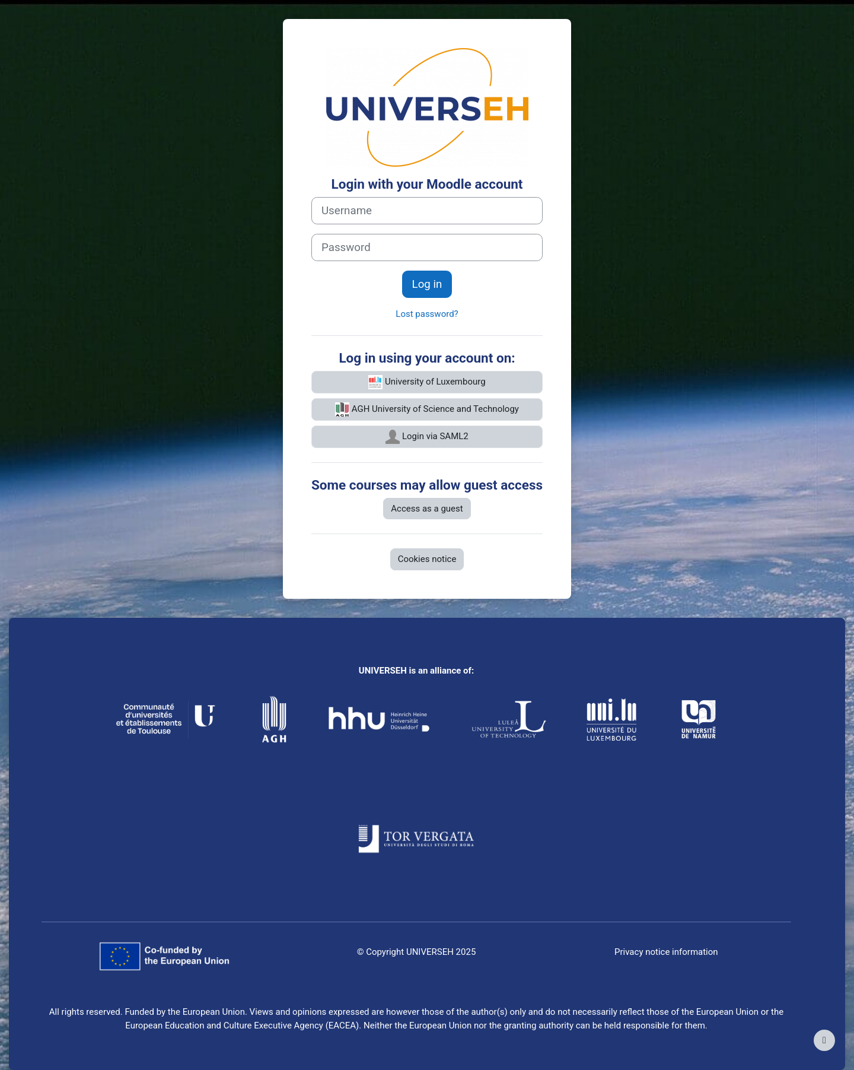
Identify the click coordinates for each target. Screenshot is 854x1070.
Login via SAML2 (427, 437)
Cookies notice (427, 559)
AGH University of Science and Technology (427, 409)
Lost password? (427, 314)
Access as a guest (427, 508)
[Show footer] (824, 1040)
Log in (427, 284)
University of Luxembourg (426, 382)
